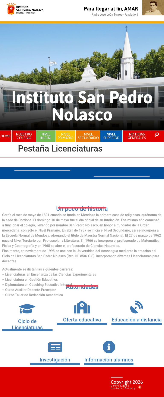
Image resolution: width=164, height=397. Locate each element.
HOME (6, 136)
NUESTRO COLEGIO (24, 136)
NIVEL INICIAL (45, 136)
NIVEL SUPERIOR (111, 136)
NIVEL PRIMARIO (65, 136)
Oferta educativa (82, 328)
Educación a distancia (137, 328)
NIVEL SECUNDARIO (88, 136)
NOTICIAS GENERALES (137, 136)
